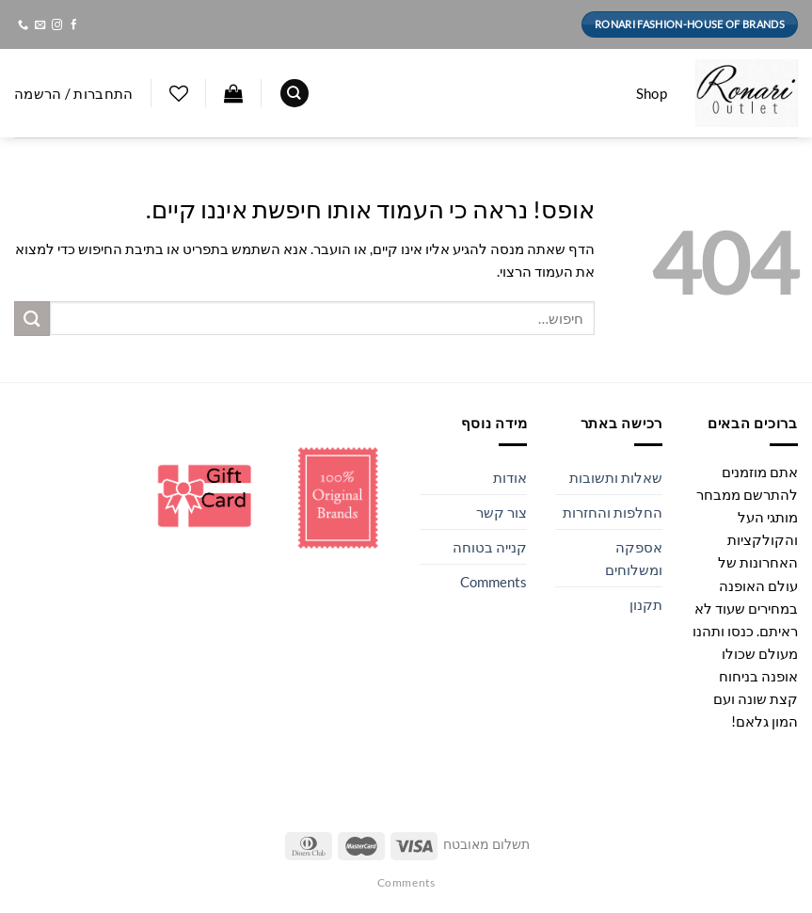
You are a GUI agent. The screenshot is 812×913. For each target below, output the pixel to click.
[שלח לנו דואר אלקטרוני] (39, 25)
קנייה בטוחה (490, 546)
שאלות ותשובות (615, 477)
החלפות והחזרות (612, 512)
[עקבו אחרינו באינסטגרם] (56, 25)
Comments (493, 581)
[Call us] (22, 25)
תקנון (645, 604)
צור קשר (501, 512)
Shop (651, 93)
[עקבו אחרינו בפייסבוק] (73, 25)
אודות (510, 477)
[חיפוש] (294, 93)
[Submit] (32, 318)
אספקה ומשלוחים (633, 558)
